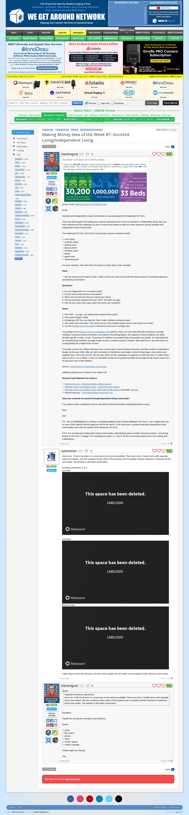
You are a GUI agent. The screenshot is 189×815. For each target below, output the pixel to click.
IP (168, 444)
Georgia (134, 390)
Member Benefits (30, 38)
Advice (17, 166)
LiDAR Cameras (74, 115)
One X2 (149, 119)
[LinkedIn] (99, 798)
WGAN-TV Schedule (175, 32)
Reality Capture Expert (23, 195)
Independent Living (62, 130)
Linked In (48, 189)
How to (17, 180)
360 (16, 173)
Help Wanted (19, 170)
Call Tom (175, 38)
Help (19, 807)
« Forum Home (49, 146)
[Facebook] (70, 798)
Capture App (19, 251)
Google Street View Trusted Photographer (55, 201)
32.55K (53, 173)
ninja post (179, 812)
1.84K (53, 466)
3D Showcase (20, 177)
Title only (90, 103)
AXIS (59, 119)
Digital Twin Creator (21, 230)
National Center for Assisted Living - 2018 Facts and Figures (92, 387)
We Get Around (18, 812)
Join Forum (14, 38)
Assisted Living (48, 130)
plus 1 (154, 154)
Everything (117, 103)
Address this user (92, 154)
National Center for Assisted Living (91, 204)
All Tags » (18, 258)
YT (172, 130)
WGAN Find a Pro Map (82, 326)
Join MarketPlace (143, 38)
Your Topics (19, 142)
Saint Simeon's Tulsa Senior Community (88, 366)
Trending (18, 150)
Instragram (55, 193)
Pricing (17, 219)
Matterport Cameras (54, 115)
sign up (170, 103)
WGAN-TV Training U (126, 31)
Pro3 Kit (40, 119)
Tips (16, 188)
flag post (171, 444)
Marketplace (78, 32)
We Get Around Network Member (55, 208)
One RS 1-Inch (129, 119)
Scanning (18, 184)
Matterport (35, 115)
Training (144, 115)
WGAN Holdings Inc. (41, 812)
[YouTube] (89, 798)
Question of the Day (22, 215)
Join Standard (94, 38)
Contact (12, 807)
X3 (141, 119)
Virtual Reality (20, 226)
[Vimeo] (109, 798)
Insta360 (117, 119)
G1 (172, 119)
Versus (17, 237)
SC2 (108, 119)
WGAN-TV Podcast (143, 32)
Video (17, 162)
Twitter (55, 189)
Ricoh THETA (70, 119)
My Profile (46, 32)
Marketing (155, 115)
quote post (87, 154)
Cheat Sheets (132, 115)
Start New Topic (21, 132)
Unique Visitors (27, 76)
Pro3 (31, 119)
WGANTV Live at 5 (21, 255)
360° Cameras (91, 115)
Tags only (103, 103)
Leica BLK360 (162, 119)
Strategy (18, 241)
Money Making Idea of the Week (91, 130)
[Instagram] (80, 798)
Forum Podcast (159, 32)
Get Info (25, 87)
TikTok (51, 193)
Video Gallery (20, 146)
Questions (18, 212)
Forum (30, 32)
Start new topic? (72, 779)
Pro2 (50, 119)
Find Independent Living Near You (97, 392)
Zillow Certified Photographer (48, 208)
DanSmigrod (69, 154)
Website (52, 177)
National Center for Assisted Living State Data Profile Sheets (92, 390)
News (17, 191)
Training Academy (110, 32)
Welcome (23, 115)
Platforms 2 (118, 115)
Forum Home (20, 138)
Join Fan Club (78, 38)
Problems (18, 201)
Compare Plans (46, 38)
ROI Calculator (62, 38)
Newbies (18, 205)
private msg (81, 154)
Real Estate (19, 223)
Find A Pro (62, 32)
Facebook (51, 189)
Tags (17, 154)
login (152, 103)
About (14, 32)
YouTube (48, 193)
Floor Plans (19, 233)
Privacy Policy (175, 807)
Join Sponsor (127, 38)
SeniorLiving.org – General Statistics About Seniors (88, 384)
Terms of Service (160, 807)
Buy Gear (159, 38)
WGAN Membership (94, 122)
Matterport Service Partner (48, 201)
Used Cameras (94, 32)
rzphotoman (69, 451)
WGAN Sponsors (110, 38)
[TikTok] (118, 798)
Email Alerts (163, 130)
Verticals (166, 115)
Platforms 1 (105, 115)
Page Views (80, 76)
